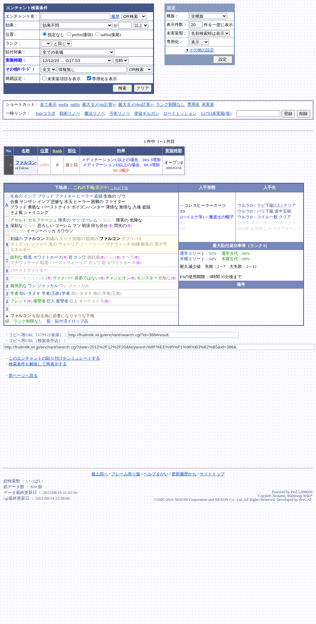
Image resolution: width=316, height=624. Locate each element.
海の (97, 293)
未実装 (208, 104)
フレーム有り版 (125, 474)
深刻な (16, 225)
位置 (44, 151)
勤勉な (164, 278)
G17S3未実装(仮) (216, 113)
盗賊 (98, 196)
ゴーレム (89, 220)
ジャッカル (47, 286)
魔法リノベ (94, 113)
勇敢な (34, 207)
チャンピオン (117, 278)
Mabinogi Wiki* (299, 496)
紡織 (136, 244)
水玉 (68, 201)
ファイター (65, 196)
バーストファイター (29, 270)
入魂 (137, 207)
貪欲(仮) (18, 231)
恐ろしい (45, 225)
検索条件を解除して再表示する (38, 364)
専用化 (193, 104)
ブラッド (45, 196)
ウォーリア (68, 244)
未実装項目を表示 (61, 79)
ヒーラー (85, 196)
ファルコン (25, 162)
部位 (72, 151)
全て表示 (48, 104)
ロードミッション (180, 113)
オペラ (127, 257)
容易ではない (86, 278)
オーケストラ (91, 301)
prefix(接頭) (80, 35)
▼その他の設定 (199, 50)
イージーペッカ (41, 231)
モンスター (147, 278)
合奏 (14, 201)
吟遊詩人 (106, 220)
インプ (30, 196)
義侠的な (18, 286)
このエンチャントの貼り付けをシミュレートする (54, 358)
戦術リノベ (69, 113)
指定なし (53, 35)
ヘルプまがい (155, 474)
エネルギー (20, 249)
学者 (14, 293)
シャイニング (36, 212)
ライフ (65, 239)
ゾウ (121, 196)
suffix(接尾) (108, 35)
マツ (76, 220)
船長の (147, 244)
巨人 (51, 301)
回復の (79, 239)
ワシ (32, 286)
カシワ (79, 257)
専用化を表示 (102, 79)
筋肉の (92, 239)
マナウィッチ (118, 244)
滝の (53, 244)
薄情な (112, 207)
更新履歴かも (184, 474)
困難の (97, 201)
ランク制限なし (170, 104)
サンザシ (27, 201)
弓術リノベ (119, 113)
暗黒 (28, 257)
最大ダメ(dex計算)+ (136, 104)
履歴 (115, 16)
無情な (125, 207)
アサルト (18, 220)
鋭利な (16, 257)
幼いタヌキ (29, 293)
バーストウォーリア (68, 263)
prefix (64, 104)
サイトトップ (212, 474)
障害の (64, 220)
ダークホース (92, 244)
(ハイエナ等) (192, 217)
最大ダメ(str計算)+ (99, 104)
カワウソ (65, 231)
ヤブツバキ (131, 239)
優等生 (30, 225)
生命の (16, 196)
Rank (57, 151)
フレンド (18, 301)
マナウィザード (24, 263)
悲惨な (57, 201)
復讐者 (39, 301)
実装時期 (173, 151)
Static (110, 257)
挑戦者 (93, 257)
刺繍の (16, 239)
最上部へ (99, 474)
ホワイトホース (47, 257)
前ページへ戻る (23, 375)
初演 (86, 225)
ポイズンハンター (88, 207)
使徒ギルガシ (146, 113)
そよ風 (16, 212)
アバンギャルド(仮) (28, 278)
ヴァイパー (62, 278)
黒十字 (161, 244)
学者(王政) (51, 293)
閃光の (120, 225)
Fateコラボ (45, 113)
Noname (278, 496)
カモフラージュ (42, 220)
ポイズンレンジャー (29, 244)
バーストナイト (56, 207)
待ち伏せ (99, 225)
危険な (136, 220)
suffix (75, 104)
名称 (25, 151)
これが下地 (119, 188)
